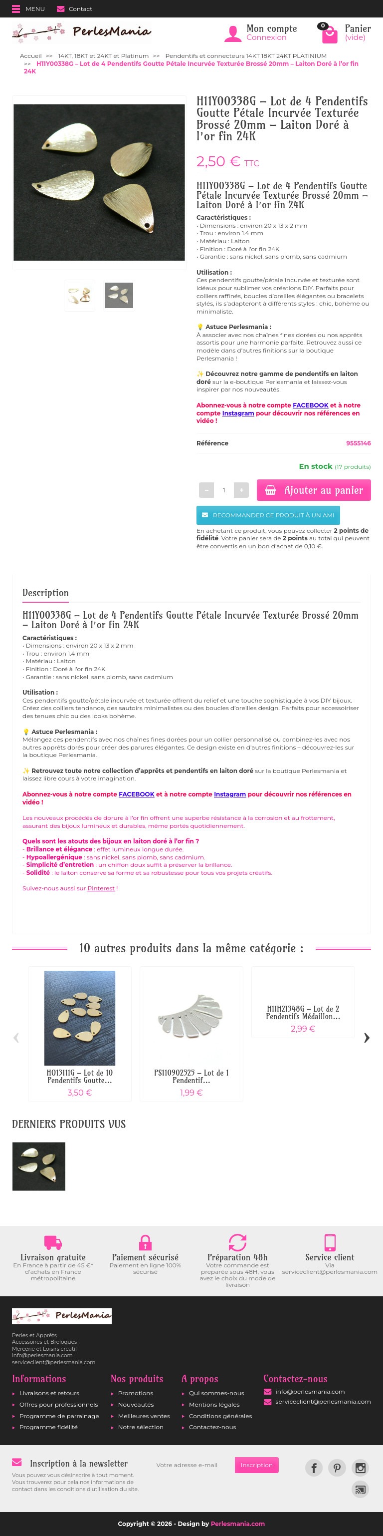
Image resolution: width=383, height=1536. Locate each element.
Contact (74, 8)
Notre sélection (141, 1427)
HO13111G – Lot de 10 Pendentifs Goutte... (80, 1076)
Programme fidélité (48, 1427)
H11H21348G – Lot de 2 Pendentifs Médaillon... (303, 1012)
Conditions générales (220, 1416)
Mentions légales (214, 1404)
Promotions (135, 1393)
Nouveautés (136, 1404)
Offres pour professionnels (58, 1404)
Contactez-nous (212, 1427)
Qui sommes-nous (216, 1393)
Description (45, 593)
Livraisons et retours (49, 1393)
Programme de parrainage (59, 1416)
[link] (314, 1468)
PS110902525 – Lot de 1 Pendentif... (191, 1076)
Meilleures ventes (144, 1416)
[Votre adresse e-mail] (193, 1465)
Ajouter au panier (314, 489)
